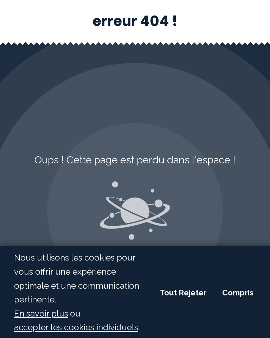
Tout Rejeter (183, 293)
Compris (237, 293)
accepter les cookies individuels (76, 328)
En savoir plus (41, 314)
